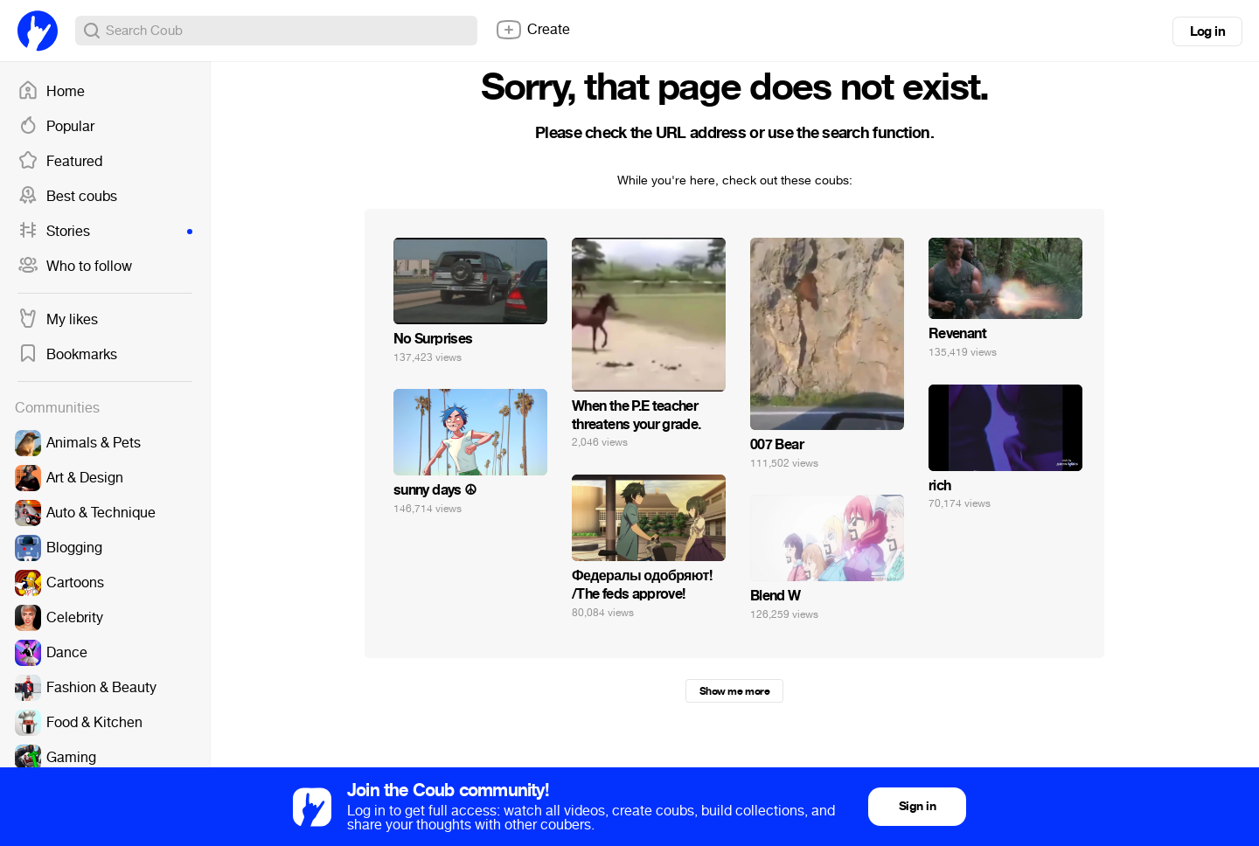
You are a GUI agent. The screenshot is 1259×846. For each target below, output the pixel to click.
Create (532, 30)
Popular (55, 126)
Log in (1207, 31)
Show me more (734, 691)
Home (51, 92)
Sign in (917, 806)
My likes (57, 320)
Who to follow (74, 266)
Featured (59, 161)
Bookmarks (67, 355)
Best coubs (67, 196)
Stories (104, 231)
